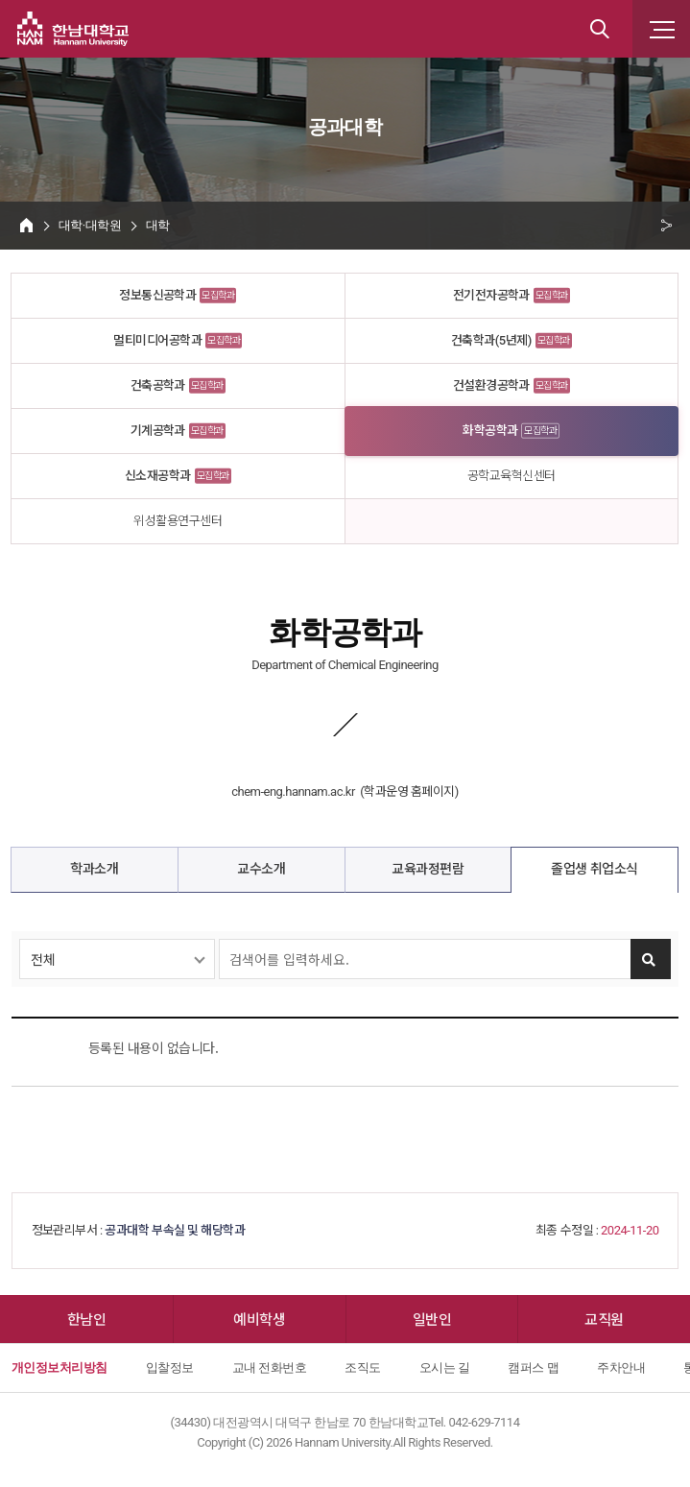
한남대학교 (73, 29)
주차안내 (621, 1367)
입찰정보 (170, 1367)
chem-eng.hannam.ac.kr (293, 791)
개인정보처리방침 (59, 1367)
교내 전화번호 (269, 1367)
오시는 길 (444, 1367)
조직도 (362, 1367)
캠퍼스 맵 (533, 1367)
